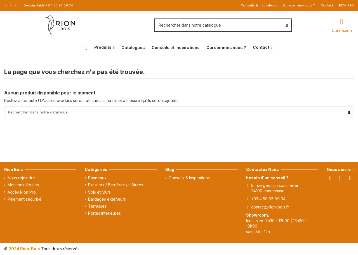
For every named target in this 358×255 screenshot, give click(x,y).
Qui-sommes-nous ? (299, 5)
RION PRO (346, 5)
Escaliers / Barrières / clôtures (115, 185)
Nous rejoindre (21, 178)
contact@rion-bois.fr (270, 207)
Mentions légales (23, 185)
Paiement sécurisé (24, 200)
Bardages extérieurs (107, 200)
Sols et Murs (99, 193)
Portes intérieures (104, 214)
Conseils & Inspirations (259, 5)
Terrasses (97, 207)
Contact (327, 5)
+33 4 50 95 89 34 (268, 199)
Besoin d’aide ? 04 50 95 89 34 (48, 5)
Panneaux (97, 178)
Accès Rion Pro (22, 193)
